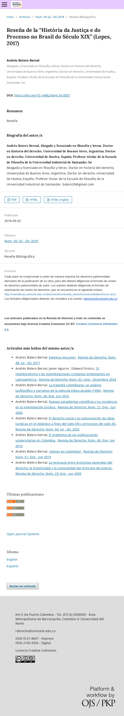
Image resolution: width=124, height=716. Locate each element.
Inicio (10, 17)
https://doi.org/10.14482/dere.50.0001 (42, 95)
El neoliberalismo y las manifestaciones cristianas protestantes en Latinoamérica (62, 374)
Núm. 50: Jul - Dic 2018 (50, 17)
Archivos (24, 17)
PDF (14, 200)
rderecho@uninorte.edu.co (100, 298)
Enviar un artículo (23, 586)
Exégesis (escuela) (62, 357)
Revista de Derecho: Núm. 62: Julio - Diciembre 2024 (77, 379)
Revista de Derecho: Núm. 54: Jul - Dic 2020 (47, 429)
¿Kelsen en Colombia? (65, 451)
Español (12, 566)
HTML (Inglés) (59, 200)
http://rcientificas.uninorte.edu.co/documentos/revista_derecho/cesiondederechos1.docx (60, 294)
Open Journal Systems (23, 534)
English (12, 559)
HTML (33, 200)
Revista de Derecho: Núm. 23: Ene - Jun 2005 (48, 473)
